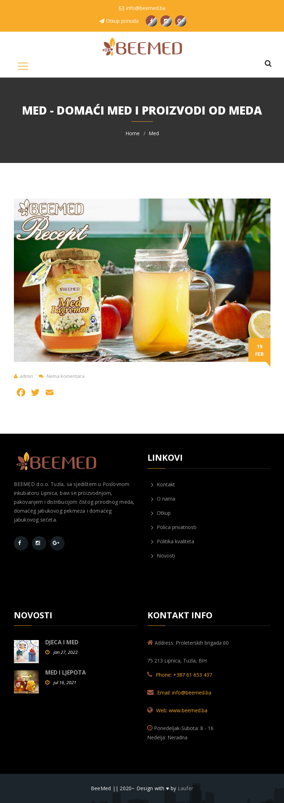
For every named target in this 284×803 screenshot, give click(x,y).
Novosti (163, 555)
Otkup (161, 513)
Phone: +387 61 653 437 (184, 674)
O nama (163, 498)
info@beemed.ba (142, 8)
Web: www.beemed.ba (181, 710)
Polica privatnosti (173, 527)
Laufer (185, 788)
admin (26, 376)
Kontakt (163, 484)
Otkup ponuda (119, 20)
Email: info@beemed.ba (184, 692)
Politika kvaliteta (172, 541)
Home (132, 133)
